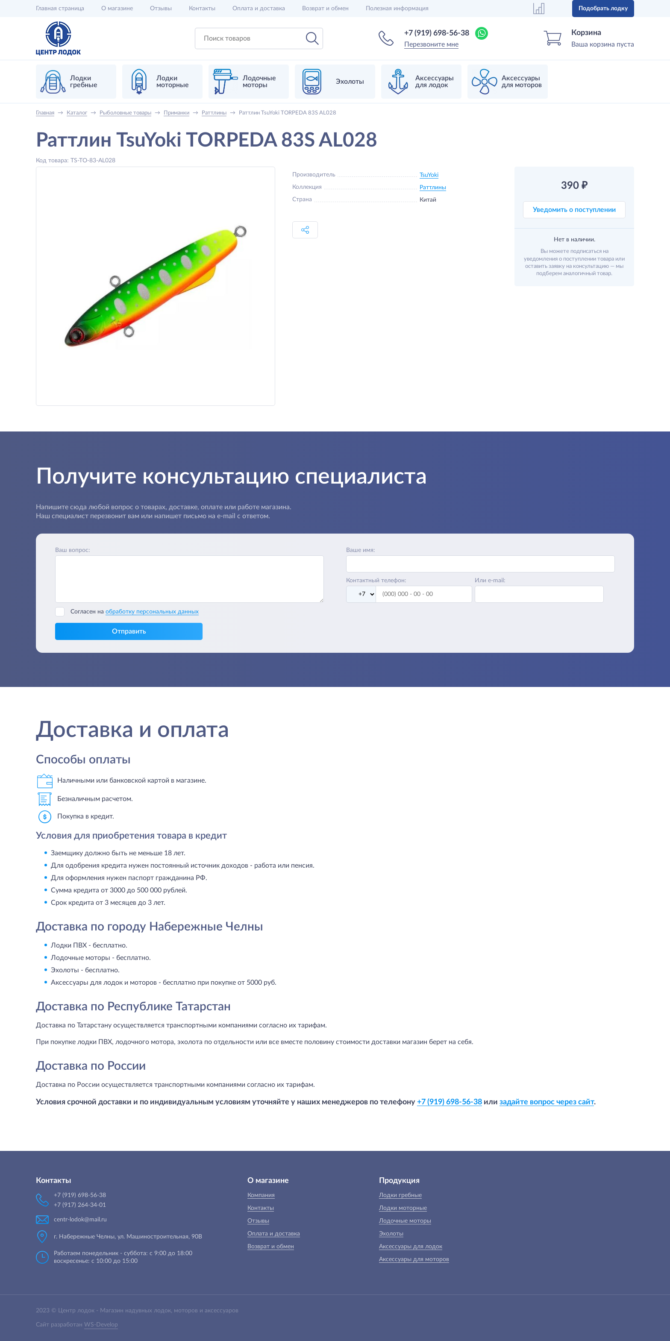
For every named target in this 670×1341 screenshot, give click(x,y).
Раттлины (433, 188)
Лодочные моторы (405, 1221)
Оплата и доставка (258, 9)
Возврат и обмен (325, 9)
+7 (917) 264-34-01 (80, 1205)
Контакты (202, 9)
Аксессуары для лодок (410, 1247)
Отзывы (161, 9)
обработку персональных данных (152, 612)
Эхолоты (391, 1234)
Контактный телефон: (376, 581)
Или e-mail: (490, 581)
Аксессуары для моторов (414, 1259)
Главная (60, 9)
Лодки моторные (403, 1208)
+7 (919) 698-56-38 (436, 33)
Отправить (129, 631)
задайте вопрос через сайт (547, 1102)
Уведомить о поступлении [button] (574, 209)
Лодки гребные (400, 1195)
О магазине (117, 9)
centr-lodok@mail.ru (80, 1220)
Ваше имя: (360, 550)
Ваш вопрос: (72, 550)
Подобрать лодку (603, 9)
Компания (261, 1195)
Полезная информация (397, 9)
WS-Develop (101, 1325)
